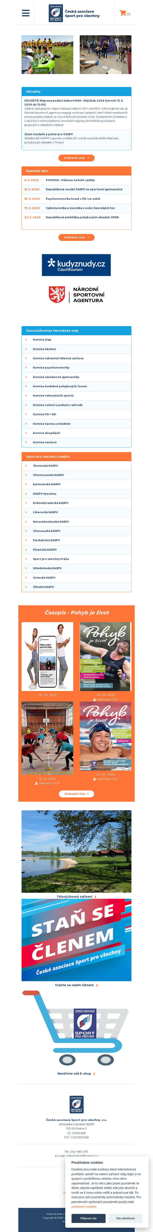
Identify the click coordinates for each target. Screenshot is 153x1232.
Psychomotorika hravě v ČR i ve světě (73, 198)
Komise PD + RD (44, 414)
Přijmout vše (89, 1218)
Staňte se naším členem (74, 985)
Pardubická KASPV (46, 540)
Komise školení (44, 349)
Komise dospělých (46, 433)
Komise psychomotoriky (51, 367)
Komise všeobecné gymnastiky (56, 377)
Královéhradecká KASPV (50, 503)
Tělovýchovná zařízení (74, 896)
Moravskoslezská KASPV (51, 521)
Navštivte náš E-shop (74, 1073)
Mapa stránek (54, 1213)
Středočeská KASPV (47, 568)
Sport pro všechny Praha (51, 559)
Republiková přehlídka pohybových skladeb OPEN (82, 217)
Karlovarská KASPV (47, 484)
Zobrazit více (76, 158)
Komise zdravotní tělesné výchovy (58, 358)
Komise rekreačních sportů (53, 395)
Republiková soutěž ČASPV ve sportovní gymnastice (84, 189)
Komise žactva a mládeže (51, 423)
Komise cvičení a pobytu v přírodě (58, 405)
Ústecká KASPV (44, 577)
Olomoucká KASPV (46, 531)
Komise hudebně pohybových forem (60, 386)
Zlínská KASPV (43, 587)
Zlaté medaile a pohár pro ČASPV (48, 134)
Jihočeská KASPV (45, 465)
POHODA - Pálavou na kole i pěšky (70, 180)
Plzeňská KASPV (45, 549)
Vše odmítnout (125, 1218)
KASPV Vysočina (44, 493)
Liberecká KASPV (45, 512)
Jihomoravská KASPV (48, 475)
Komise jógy (42, 339)
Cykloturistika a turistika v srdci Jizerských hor (80, 208)
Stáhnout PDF (107, 699)
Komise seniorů (44, 442)
